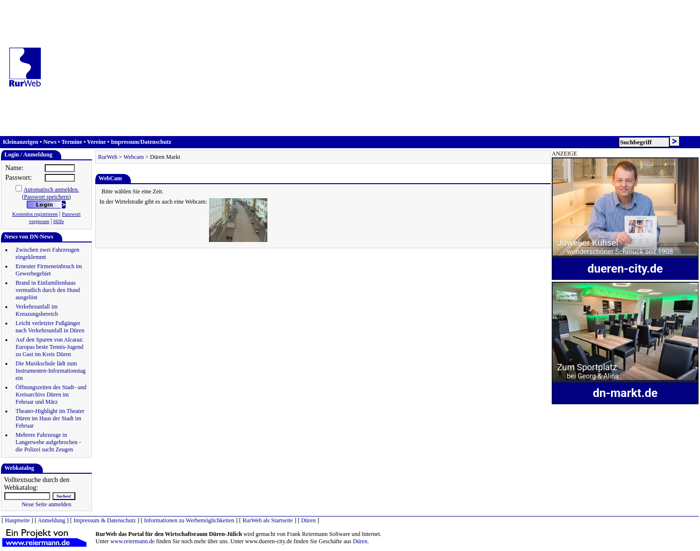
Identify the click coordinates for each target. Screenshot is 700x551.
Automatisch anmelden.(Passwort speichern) (50, 193)
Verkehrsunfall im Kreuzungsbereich (37, 310)
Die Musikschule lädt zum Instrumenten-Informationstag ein (51, 370)
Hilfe (58, 221)
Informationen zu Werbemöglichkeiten (189, 520)
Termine (71, 141)
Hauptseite (17, 520)
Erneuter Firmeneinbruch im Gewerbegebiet (49, 270)
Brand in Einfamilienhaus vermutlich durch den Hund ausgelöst (48, 290)
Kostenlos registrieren (35, 214)
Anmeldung (52, 520)
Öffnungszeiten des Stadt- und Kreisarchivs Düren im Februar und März (51, 394)
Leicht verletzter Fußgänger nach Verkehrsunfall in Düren (50, 327)
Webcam (133, 157)
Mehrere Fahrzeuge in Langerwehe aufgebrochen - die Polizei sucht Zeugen (48, 442)
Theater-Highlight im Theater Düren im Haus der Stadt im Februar (50, 418)
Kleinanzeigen (20, 141)
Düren (308, 520)
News (49, 141)
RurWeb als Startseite (268, 520)
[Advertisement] (374, 68)
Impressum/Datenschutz (141, 141)
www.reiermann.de (132, 541)
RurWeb (108, 157)
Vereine (96, 141)
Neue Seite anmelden (46, 504)
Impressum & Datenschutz (104, 520)
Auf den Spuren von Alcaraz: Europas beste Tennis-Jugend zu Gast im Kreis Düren (50, 347)
